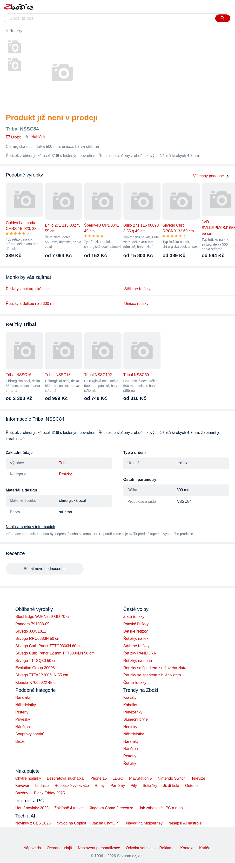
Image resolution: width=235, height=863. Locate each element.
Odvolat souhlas (140, 848)
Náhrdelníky (25, 705)
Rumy (100, 786)
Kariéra (205, 848)
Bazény (21, 793)
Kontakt (186, 848)
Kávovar (22, 786)
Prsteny (21, 712)
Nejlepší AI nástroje (184, 823)
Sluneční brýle (135, 719)
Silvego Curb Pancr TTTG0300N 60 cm (49, 646)
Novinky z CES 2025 (33, 823)
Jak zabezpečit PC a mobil (162, 808)
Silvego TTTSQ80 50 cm (36, 661)
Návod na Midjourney (144, 823)
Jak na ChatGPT (106, 823)
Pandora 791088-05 (32, 624)
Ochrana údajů (59, 848)
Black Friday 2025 (49, 793)
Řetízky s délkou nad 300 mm (31, 303)
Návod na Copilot (71, 823)
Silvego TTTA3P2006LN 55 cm (41, 675)
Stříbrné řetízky (137, 289)
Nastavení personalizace (99, 848)
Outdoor (192, 786)
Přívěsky (22, 719)
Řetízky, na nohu (137, 661)
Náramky (23, 697)
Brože (20, 741)
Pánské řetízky (136, 624)
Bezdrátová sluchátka (65, 778)
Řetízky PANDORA (139, 653)
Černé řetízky (134, 682)
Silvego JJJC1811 (30, 631)
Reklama (167, 848)
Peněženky (132, 712)
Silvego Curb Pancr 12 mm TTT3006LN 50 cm (55, 653)
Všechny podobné (211, 176)
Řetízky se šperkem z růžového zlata (154, 668)
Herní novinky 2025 (32, 808)
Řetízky (15, 31)
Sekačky (150, 786)
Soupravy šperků (29, 734)
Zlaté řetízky (133, 617)
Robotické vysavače (71, 786)
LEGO (118, 778)
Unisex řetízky (136, 303)
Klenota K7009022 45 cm (37, 682)
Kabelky (130, 705)
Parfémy (117, 786)
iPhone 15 (98, 778)
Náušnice (23, 727)
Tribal (63, 463)
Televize (198, 778)
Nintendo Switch (172, 778)
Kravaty (129, 697)
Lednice (42, 786)
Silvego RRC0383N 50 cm (37, 638)
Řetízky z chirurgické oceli (28, 289)
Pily (134, 786)
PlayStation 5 (140, 778)
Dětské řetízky (135, 631)
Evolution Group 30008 (35, 668)
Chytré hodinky (28, 778)
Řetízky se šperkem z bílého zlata (152, 675)
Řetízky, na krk (136, 638)
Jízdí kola (171, 786)
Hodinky (130, 727)
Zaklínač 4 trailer (68, 808)
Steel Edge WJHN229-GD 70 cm (43, 617)
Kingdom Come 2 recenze (111, 808)
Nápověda (32, 848)
